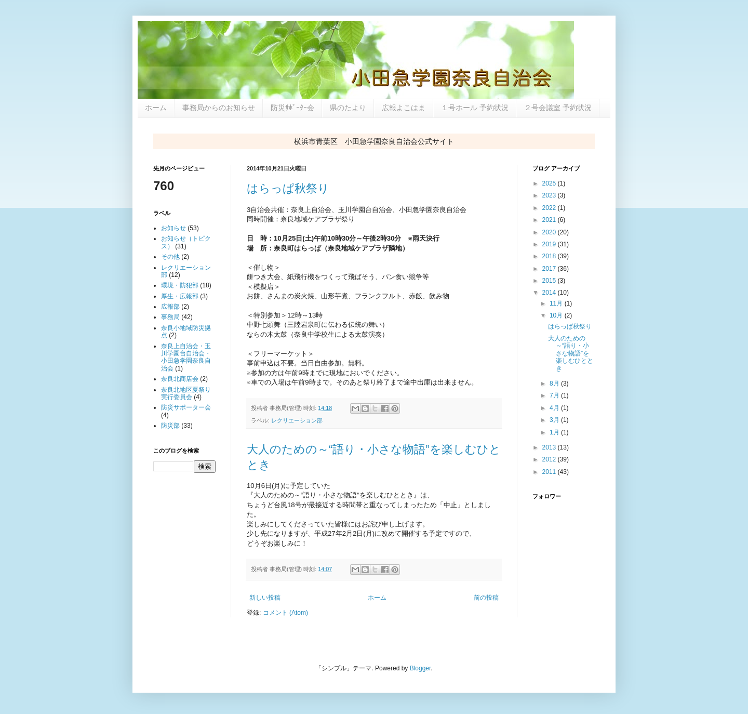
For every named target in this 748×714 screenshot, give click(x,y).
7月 (555, 395)
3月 (555, 420)
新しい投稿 (264, 597)
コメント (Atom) (285, 612)
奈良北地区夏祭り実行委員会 (186, 393)
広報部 (170, 306)
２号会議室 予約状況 (558, 107)
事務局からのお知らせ (218, 107)
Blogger (420, 668)
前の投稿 (486, 597)
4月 (555, 408)
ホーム (156, 107)
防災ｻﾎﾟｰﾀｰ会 (292, 107)
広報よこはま (403, 107)
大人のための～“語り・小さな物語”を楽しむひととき (570, 353)
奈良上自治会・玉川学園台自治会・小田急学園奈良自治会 (186, 357)
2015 (550, 280)
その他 (170, 256)
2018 (550, 256)
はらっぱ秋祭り (288, 188)
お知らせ (173, 228)
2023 (550, 195)
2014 (550, 292)
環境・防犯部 (179, 285)
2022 (550, 207)
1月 (555, 432)
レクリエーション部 (297, 420)
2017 (550, 268)
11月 (557, 303)
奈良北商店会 (179, 378)
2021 (550, 219)
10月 (557, 315)
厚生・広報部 (179, 296)
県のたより (348, 107)
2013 (550, 447)
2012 (550, 459)
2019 (550, 244)
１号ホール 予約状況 (475, 107)
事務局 (170, 317)
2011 (550, 471)
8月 (555, 383)
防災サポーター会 (186, 407)
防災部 (170, 425)
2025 (550, 183)
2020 (550, 232)
